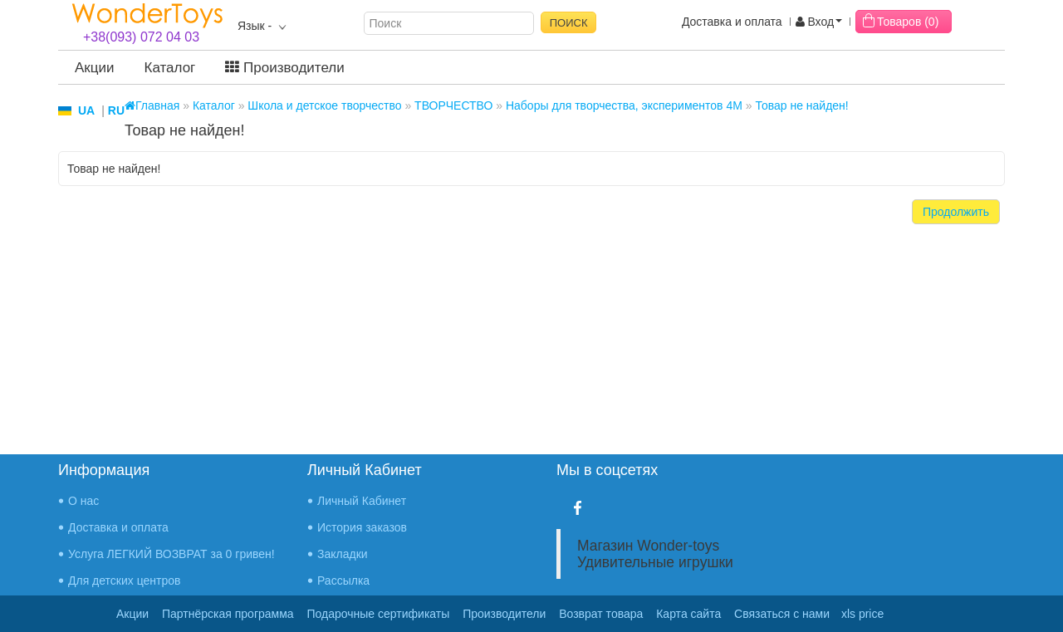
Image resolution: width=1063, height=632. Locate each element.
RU (116, 110)
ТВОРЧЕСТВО (453, 105)
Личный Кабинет (361, 500)
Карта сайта (688, 613)
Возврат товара (601, 613)
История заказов (362, 527)
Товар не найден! (801, 105)
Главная (152, 105)
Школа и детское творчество (324, 105)
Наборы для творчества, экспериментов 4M (624, 105)
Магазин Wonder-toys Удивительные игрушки (655, 554)
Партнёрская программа (228, 613)
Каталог (170, 68)
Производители (284, 68)
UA (86, 110)
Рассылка (343, 580)
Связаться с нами (782, 613)
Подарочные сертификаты (378, 613)
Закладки (342, 554)
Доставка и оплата (732, 21)
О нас (83, 500)
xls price (862, 613)
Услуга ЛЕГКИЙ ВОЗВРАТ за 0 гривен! (171, 554)
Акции (95, 68)
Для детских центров (124, 580)
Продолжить (956, 211)
